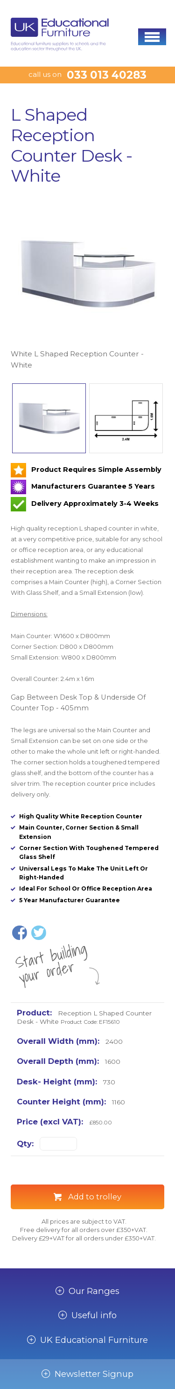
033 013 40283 (107, 75)
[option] (87, 284)
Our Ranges (94, 1291)
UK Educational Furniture (94, 1340)
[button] (152, 36)
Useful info (94, 1315)
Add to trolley (94, 1196)
